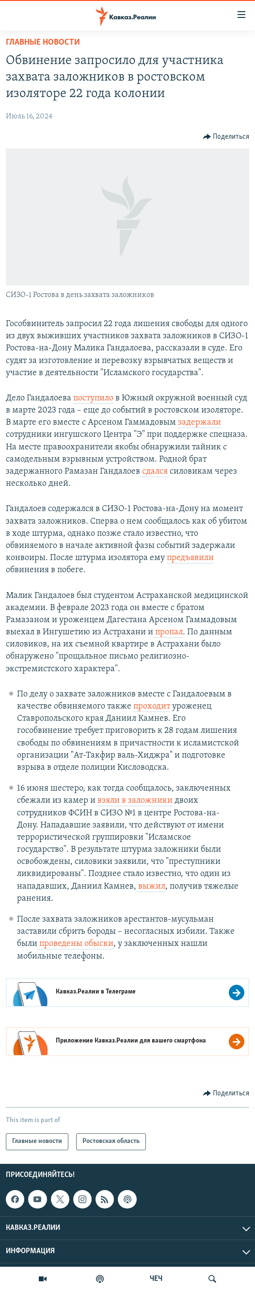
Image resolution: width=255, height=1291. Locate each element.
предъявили (190, 558)
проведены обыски (75, 943)
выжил (150, 886)
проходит (151, 706)
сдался (154, 471)
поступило (93, 398)
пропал (168, 632)
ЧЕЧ (156, 1279)
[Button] (226, 137)
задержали (199, 422)
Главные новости (43, 42)
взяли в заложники (134, 800)
